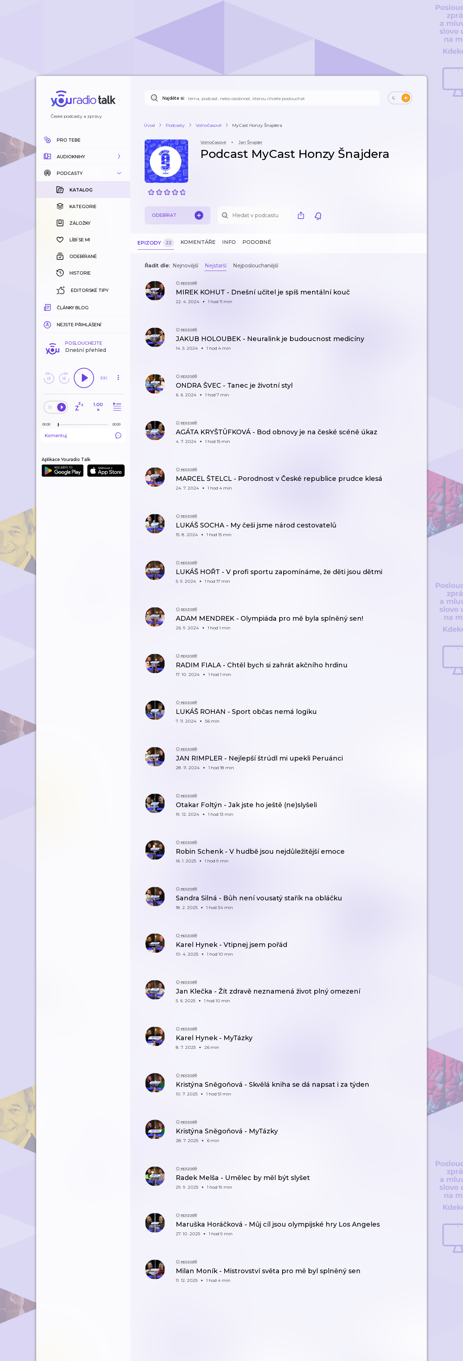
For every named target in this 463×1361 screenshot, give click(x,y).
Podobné (256, 242)
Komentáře (198, 242)
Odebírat (177, 215)
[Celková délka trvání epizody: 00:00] (118, 307)
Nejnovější (185, 265)
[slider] (58, 307)
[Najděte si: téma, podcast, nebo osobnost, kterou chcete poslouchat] (262, 97)
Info (229, 242)
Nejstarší (215, 265)
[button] (83, 156)
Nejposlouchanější (255, 265)
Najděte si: (173, 98)
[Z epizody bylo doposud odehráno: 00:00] (48, 307)
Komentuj (83, 317)
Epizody (155, 243)
